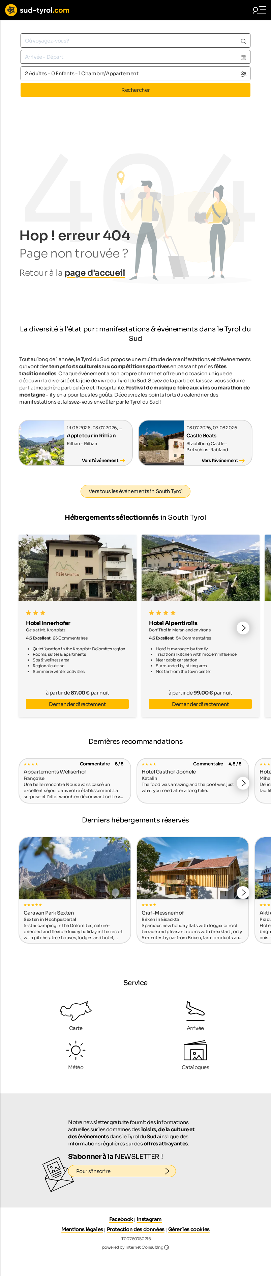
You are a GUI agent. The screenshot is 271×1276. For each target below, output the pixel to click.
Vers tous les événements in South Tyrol (135, 491)
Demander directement (77, 704)
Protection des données (135, 1218)
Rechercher (135, 90)
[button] (243, 628)
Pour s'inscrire (126, 1160)
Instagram (149, 1208)
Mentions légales (82, 1218)
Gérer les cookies (189, 1218)
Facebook (121, 1208)
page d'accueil (94, 273)
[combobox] (135, 40)
